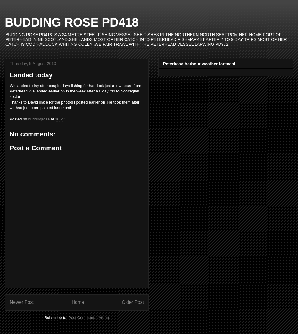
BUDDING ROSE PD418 (72, 22)
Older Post (133, 302)
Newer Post (22, 302)
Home (78, 302)
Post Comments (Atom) (88, 317)
